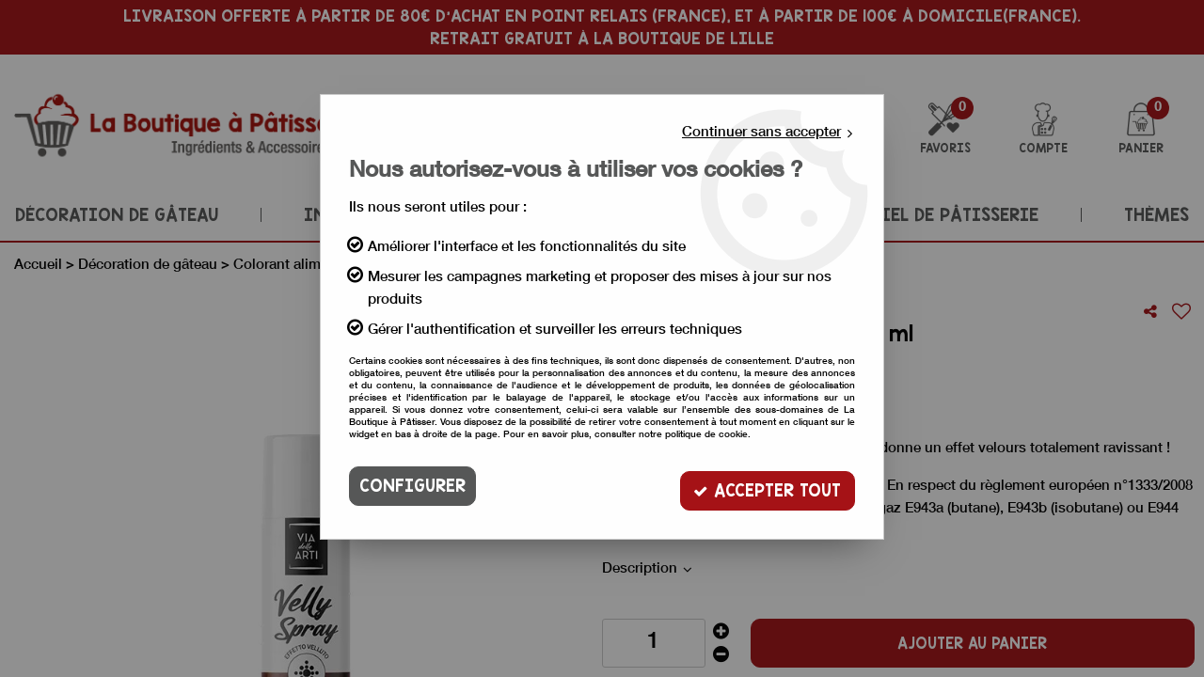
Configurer (412, 486)
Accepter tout (766, 486)
